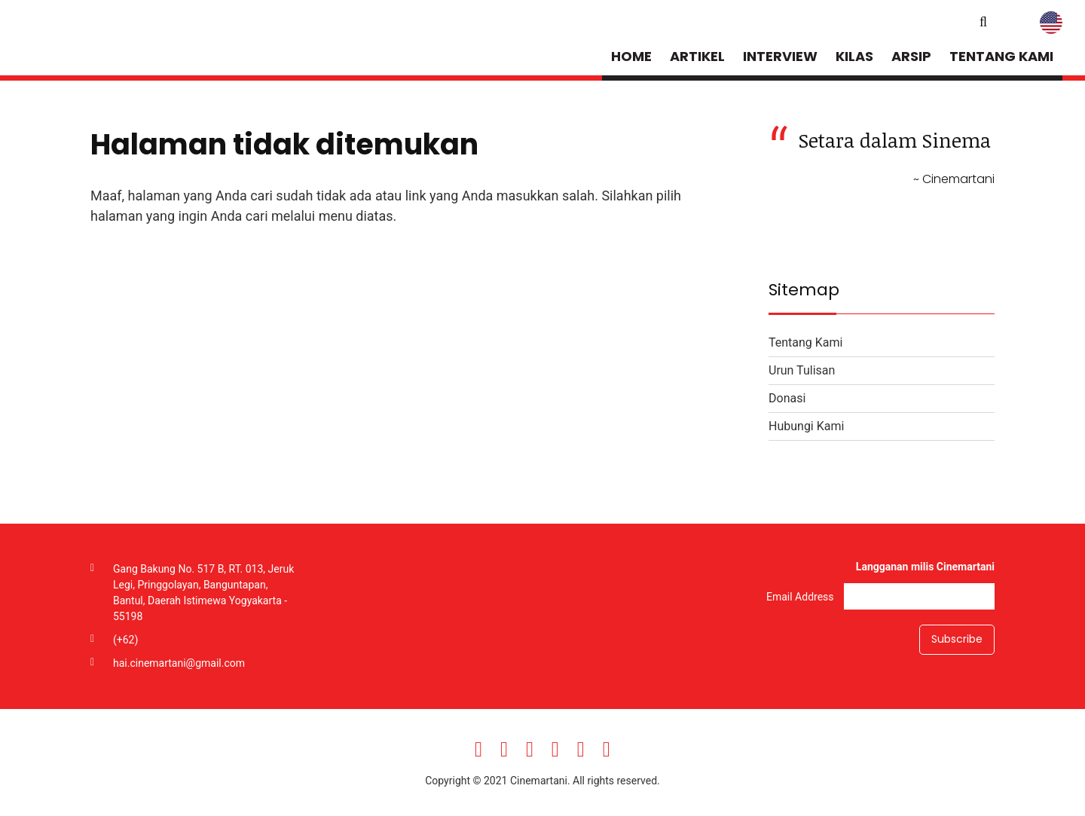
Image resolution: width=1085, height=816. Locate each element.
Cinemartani (131, 41)
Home (631, 56)
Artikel (697, 56)
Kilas (854, 56)
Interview (780, 56)
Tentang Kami (1001, 56)
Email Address (801, 596)
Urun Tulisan (802, 370)
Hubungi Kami (806, 426)
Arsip (911, 56)
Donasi (787, 398)
